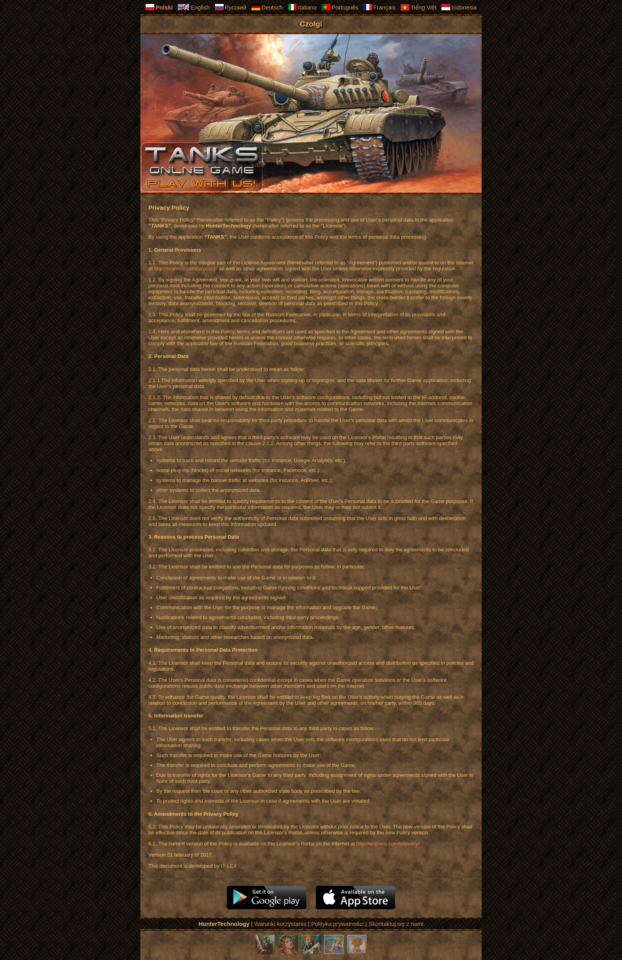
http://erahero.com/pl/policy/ (185, 269)
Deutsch (267, 7)
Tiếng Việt (418, 7)
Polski (159, 7)
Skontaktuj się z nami (396, 924)
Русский (230, 7)
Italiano (302, 7)
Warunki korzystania (280, 924)
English (193, 7)
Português (339, 7)
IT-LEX (229, 866)
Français (379, 7)
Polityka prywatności (337, 924)
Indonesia (459, 7)
